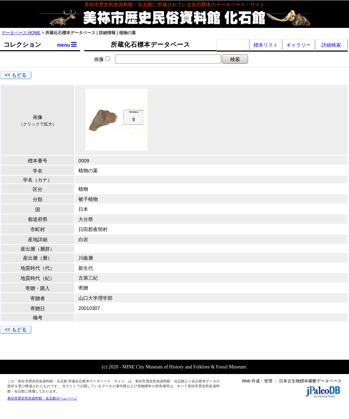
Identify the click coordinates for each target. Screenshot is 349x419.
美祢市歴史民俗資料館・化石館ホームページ (42, 398)
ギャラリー (298, 45)
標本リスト (266, 45)
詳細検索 (331, 45)
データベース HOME (21, 32)
